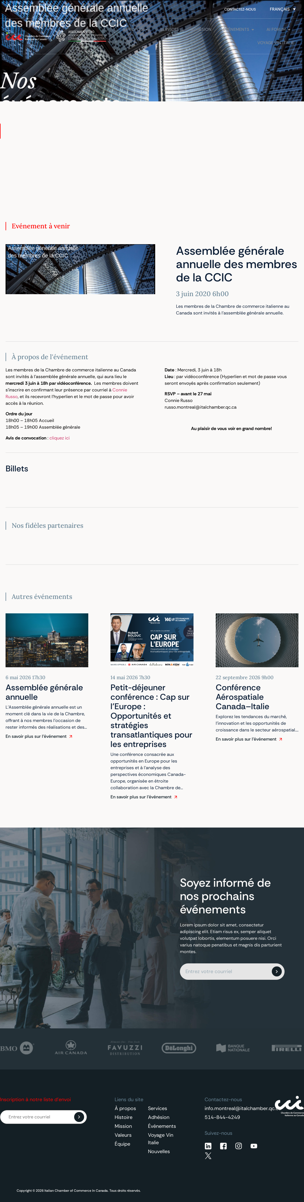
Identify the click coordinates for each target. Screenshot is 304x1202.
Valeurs (123, 1135)
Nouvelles (159, 1151)
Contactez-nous (240, 9)
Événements (162, 1126)
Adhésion (158, 1117)
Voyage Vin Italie (160, 1139)
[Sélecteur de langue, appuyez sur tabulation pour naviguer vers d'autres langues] (282, 9)
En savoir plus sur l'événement (36, 736)
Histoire (123, 1117)
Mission (123, 1126)
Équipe (122, 1144)
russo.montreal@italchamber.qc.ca (201, 407)
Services (157, 1108)
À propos (125, 1108)
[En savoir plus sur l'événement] (70, 736)
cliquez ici (59, 438)
